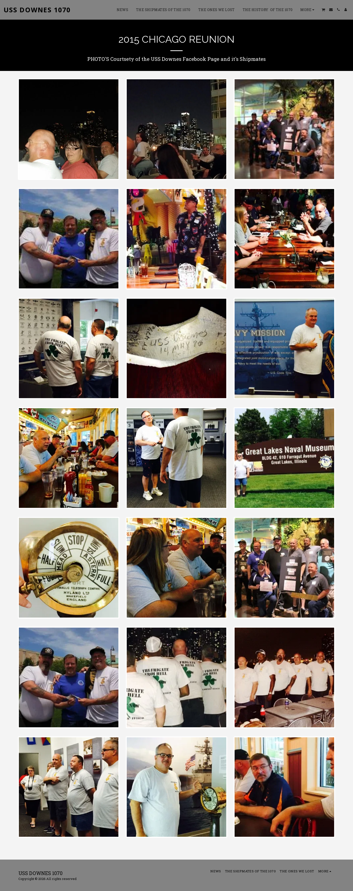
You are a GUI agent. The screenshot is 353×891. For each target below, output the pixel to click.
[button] (323, 10)
